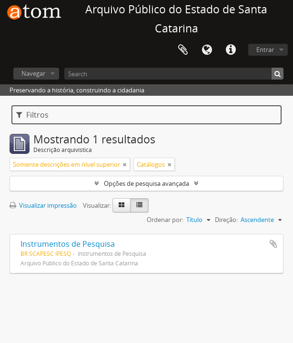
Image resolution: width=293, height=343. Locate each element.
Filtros (32, 115)
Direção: (226, 219)
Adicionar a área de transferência (273, 244)
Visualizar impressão (43, 205)
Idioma (207, 50)
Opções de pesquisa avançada (146, 183)
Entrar (265, 49)
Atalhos (230, 50)
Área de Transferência (183, 50)
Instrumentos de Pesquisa (67, 244)
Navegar (33, 73)
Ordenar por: (165, 219)
